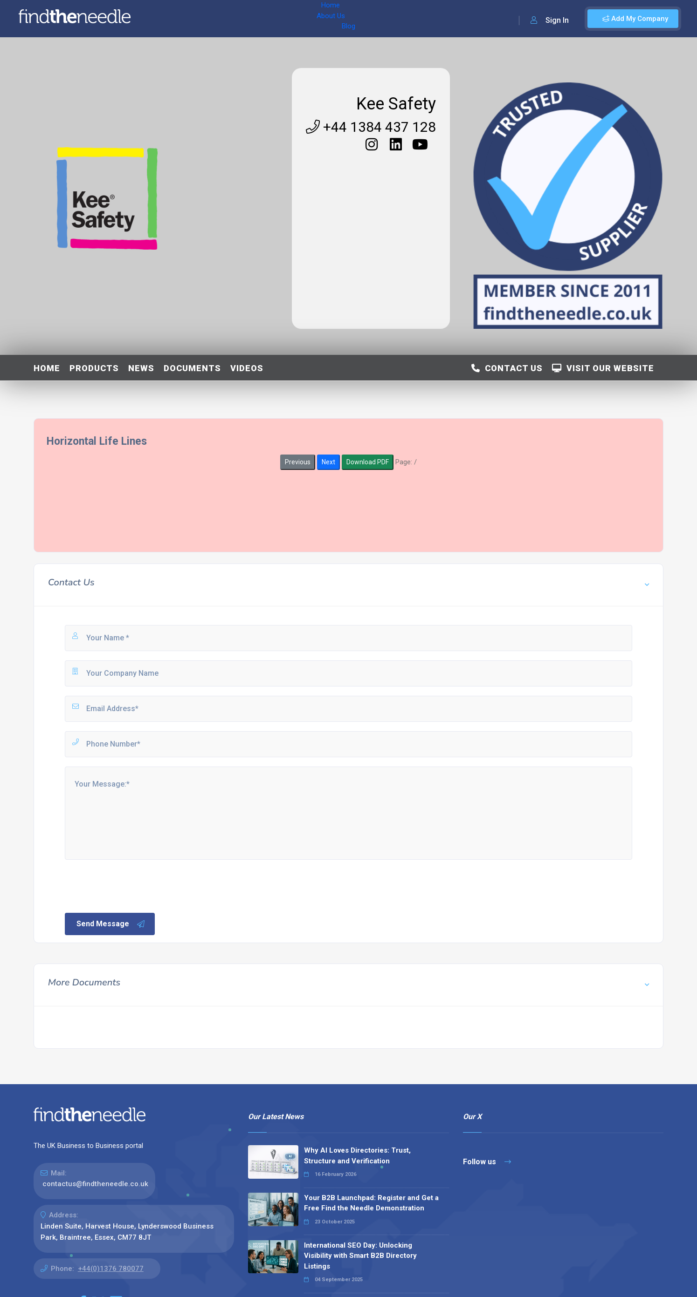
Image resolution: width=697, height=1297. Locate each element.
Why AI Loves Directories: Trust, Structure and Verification (357, 1155)
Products (94, 368)
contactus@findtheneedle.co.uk (95, 1184)
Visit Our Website (603, 368)
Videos (246, 368)
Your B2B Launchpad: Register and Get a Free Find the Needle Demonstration (371, 1203)
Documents (192, 368)
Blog (232, 18)
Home (164, 18)
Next (328, 462)
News (141, 368)
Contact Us (507, 368)
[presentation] (134, 885)
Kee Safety (396, 104)
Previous (298, 462)
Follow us (487, 1161)
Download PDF (367, 462)
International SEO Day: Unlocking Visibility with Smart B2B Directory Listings (360, 1255)
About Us (200, 18)
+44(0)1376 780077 (111, 1268)
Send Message (110, 924)
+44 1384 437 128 (371, 127)
